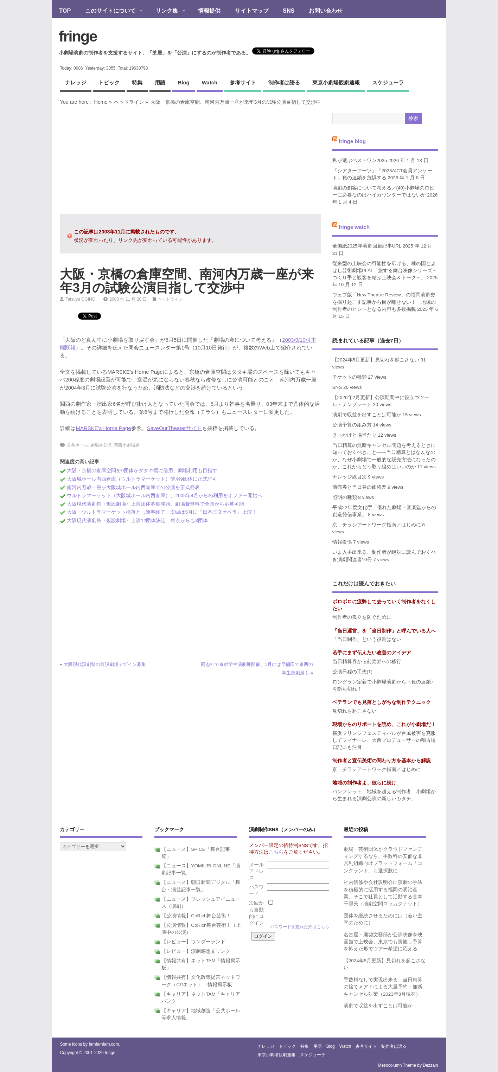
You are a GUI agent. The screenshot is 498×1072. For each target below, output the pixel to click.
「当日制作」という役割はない (366, 639)
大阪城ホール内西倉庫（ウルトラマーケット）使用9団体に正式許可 (142, 479)
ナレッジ (75, 82)
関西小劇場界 (126, 445)
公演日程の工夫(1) (352, 671)
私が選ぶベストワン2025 (359, 160)
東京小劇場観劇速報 (336, 82)
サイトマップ (252, 10)
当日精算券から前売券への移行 (366, 661)
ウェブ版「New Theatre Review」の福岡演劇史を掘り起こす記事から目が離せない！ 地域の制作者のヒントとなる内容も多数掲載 (384, 302)
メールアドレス (256, 871)
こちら (276, 852)
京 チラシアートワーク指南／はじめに (376, 524)
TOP (65, 10)
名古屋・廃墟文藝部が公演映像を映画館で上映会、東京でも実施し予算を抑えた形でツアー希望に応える (383, 942)
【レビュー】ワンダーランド (193, 941)
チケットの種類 (349, 377)
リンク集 (166, 11)
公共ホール (77, 445)
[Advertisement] (190, 159)
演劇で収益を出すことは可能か (366, 414)
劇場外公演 (100, 445)
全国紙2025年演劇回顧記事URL (367, 246)
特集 (137, 82)
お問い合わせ (326, 10)
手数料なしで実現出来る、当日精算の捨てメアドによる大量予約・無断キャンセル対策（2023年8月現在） (383, 987)
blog (183, 82)
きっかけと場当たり (354, 435)
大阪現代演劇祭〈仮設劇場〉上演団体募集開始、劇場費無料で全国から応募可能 (155, 504)
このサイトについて (110, 11)
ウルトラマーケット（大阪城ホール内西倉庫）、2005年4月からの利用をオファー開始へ (164, 495)
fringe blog (352, 141)
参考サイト (243, 82)
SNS (288, 10)
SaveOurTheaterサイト (174, 428)
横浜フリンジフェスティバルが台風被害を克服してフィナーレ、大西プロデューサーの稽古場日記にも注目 (384, 740)
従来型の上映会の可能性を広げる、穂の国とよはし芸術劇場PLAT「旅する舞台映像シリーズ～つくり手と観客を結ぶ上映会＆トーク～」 (385, 271)
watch (209, 82)
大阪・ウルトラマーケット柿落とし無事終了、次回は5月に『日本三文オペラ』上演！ (162, 512)
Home (100, 102)
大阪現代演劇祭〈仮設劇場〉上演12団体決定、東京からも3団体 (137, 520)
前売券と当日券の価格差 (359, 487)
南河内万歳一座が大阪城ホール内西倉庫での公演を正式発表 (133, 487)
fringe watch (354, 227)
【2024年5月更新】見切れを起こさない (376, 359)
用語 (160, 82)
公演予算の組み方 (352, 425)
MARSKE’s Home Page (103, 428)
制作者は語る (284, 82)
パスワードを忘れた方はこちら (299, 926)
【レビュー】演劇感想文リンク (195, 951)
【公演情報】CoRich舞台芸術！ (196, 915)
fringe (78, 36)
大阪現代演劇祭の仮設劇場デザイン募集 (105, 664)
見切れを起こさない (354, 711)
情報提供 (209, 10)
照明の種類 (344, 497)
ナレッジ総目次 (349, 477)
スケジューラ (388, 82)
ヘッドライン (129, 102)
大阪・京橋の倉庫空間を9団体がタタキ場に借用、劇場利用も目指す (142, 470)
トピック (109, 82)
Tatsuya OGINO (80, 299)
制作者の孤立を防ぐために (361, 617)
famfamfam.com (104, 1044)
